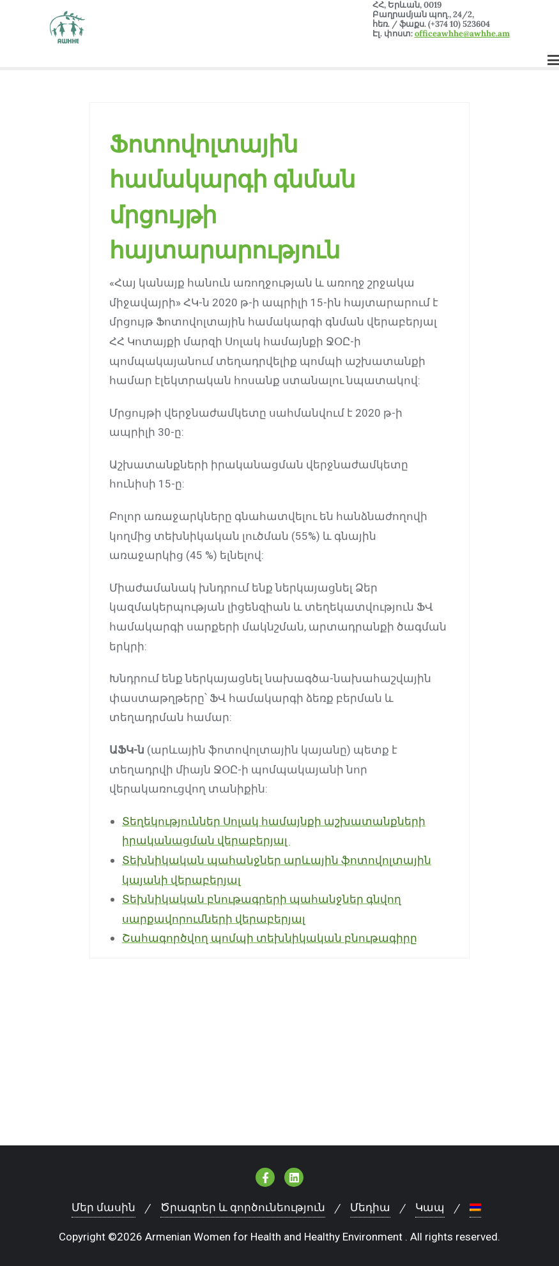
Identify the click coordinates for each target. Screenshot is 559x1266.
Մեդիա (370, 1207)
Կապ (430, 1207)
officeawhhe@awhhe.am (462, 33)
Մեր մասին (103, 1207)
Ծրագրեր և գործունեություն (242, 1207)
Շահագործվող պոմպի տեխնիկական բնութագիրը (269, 938)
